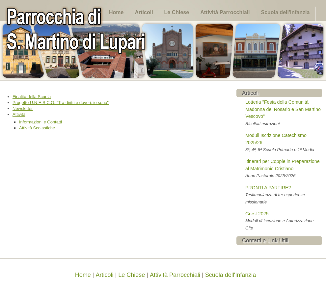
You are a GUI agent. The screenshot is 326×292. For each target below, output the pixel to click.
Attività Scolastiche (37, 127)
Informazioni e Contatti (40, 121)
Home (116, 12)
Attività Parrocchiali (225, 12)
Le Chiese (176, 12)
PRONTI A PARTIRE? (268, 187)
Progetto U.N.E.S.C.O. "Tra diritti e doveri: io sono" (61, 102)
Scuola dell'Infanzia (285, 12)
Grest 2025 (257, 213)
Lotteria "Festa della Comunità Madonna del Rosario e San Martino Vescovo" (283, 109)
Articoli (144, 12)
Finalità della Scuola (32, 96)
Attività (19, 114)
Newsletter (23, 108)
